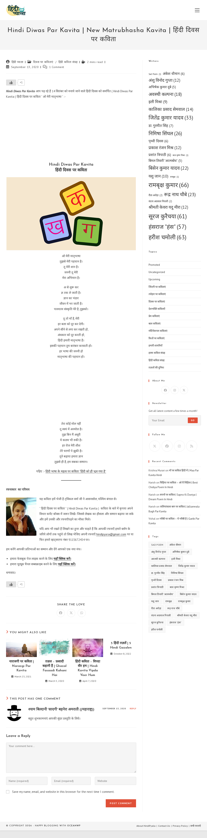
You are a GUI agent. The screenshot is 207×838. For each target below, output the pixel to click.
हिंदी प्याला (17, 62)
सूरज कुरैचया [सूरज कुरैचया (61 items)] (168, 216)
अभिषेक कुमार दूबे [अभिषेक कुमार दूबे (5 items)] (162, 87)
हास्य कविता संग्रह (157, 353)
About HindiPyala (145, 825)
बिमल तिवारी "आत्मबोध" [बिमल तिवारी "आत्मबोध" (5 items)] (165, 161)
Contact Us (164, 825)
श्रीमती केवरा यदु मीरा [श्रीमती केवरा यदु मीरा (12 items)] (168, 207)
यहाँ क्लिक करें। (62, 559)
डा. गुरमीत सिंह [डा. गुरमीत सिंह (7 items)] (161, 125)
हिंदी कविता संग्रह (68, 62)
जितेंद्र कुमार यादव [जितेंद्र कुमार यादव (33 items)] (171, 117)
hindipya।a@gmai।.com (111, 534)
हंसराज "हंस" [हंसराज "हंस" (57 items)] (167, 227)
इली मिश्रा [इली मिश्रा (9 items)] (158, 101)
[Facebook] (165, 390)
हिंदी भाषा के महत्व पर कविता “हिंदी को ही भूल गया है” (75, 471)
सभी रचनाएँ (195, 825)
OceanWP (73, 826)
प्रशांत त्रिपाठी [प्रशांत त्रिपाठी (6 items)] (160, 155)
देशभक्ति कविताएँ (157, 309)
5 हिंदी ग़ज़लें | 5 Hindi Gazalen (121, 645)
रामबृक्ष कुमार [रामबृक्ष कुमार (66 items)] (169, 185)
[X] (184, 390)
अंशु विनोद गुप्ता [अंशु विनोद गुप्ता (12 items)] (164, 80)
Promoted (154, 265)
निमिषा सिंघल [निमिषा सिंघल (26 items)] (165, 133)
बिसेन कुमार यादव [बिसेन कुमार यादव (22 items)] (168, 168)
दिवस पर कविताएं (43, 62)
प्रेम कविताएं (154, 316)
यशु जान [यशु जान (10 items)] (158, 176)
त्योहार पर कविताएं (157, 294)
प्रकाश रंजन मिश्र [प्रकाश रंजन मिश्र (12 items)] (165, 148)
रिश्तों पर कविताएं (157, 338)
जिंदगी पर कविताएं (157, 287)
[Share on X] (71, 613)
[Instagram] (175, 390)
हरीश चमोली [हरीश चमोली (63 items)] (167, 237)
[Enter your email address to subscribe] (175, 420)
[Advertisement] (71, 131)
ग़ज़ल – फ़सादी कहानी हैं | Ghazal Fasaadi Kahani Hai (54, 668)
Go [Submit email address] (193, 420)
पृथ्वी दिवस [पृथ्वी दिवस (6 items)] (158, 141)
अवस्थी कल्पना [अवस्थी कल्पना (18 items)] (165, 94)
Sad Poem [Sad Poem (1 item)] (155, 74)
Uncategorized (157, 272)
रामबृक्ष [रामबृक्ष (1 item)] (174, 177)
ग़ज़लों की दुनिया (156, 367)
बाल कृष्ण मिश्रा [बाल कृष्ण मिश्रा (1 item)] (180, 155)
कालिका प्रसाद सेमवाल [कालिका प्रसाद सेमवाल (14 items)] (171, 109)
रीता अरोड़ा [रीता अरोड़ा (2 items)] (156, 195)
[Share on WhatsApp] (82, 613)
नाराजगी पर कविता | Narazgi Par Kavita (21, 666)
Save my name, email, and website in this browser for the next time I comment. (63, 792)
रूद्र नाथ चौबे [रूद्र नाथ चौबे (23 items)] (180, 194)
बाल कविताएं (155, 323)
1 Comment (56, 67)
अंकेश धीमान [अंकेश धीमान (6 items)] (174, 73)
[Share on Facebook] (61, 613)
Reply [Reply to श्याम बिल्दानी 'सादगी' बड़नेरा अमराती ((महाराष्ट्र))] (133, 708)
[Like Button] (11, 83)
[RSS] (191, 446)
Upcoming (154, 279)
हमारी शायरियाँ (155, 345)
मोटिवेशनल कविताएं (158, 331)
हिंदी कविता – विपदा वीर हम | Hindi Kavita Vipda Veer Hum (87, 668)
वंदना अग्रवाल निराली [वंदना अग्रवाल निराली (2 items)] (160, 201)
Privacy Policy (180, 825)
